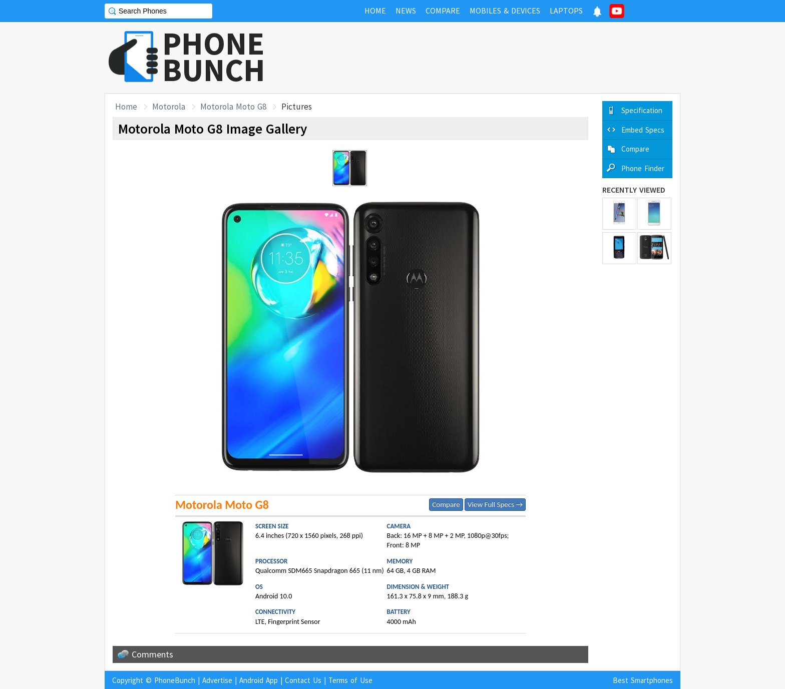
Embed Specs (642, 130)
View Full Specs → (495, 504)
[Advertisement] (498, 57)
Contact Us (303, 680)
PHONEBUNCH (213, 56)
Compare (446, 504)
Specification (641, 110)
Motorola (168, 106)
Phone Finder (642, 168)
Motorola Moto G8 (233, 106)
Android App (258, 680)
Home (126, 106)
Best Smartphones (643, 680)
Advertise (217, 680)
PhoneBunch (174, 680)
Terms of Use (350, 680)
